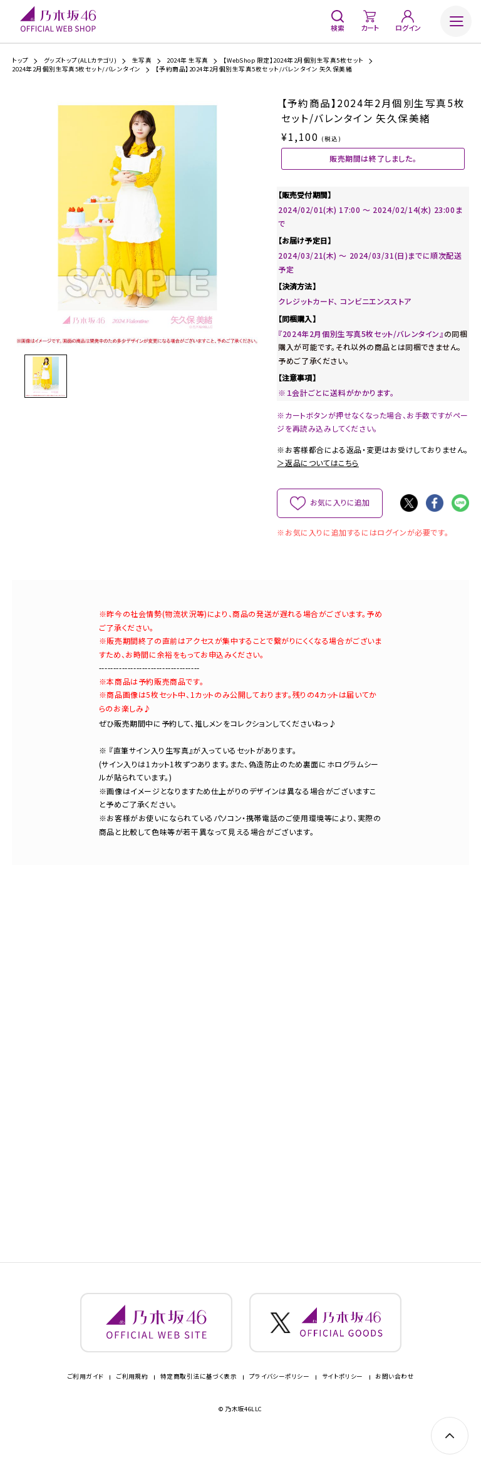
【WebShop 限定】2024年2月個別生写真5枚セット (294, 61)
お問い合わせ (394, 1401)
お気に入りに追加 (339, 516)
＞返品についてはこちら (318, 477)
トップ (20, 61)
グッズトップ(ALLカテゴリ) (80, 61)
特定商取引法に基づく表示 (198, 1401)
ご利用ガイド (85, 1401)
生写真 (142, 61)
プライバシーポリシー (279, 1401)
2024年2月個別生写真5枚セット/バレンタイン (76, 69)
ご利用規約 (132, 1401)
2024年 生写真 (187, 61)
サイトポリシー (342, 1401)
